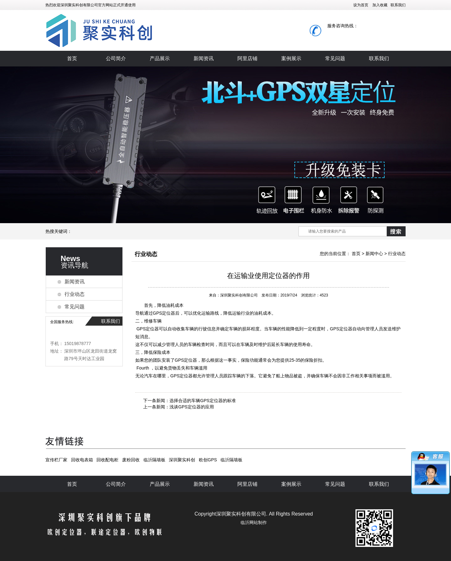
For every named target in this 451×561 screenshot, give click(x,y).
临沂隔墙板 (154, 459)
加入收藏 (379, 5)
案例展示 (291, 58)
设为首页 (360, 5)
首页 (72, 58)
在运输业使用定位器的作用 (268, 276)
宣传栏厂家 (56, 459)
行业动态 (75, 294)
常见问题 (335, 58)
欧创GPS (208, 459)
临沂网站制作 (254, 522)
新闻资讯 (204, 58)
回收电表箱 (82, 459)
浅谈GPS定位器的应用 (191, 406)
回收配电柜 (107, 459)
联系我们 (398, 5)
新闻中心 (374, 253)
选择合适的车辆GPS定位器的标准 (202, 400)
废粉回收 (131, 459)
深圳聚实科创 (182, 459)
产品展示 (160, 58)
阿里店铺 (247, 58)
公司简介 (116, 58)
